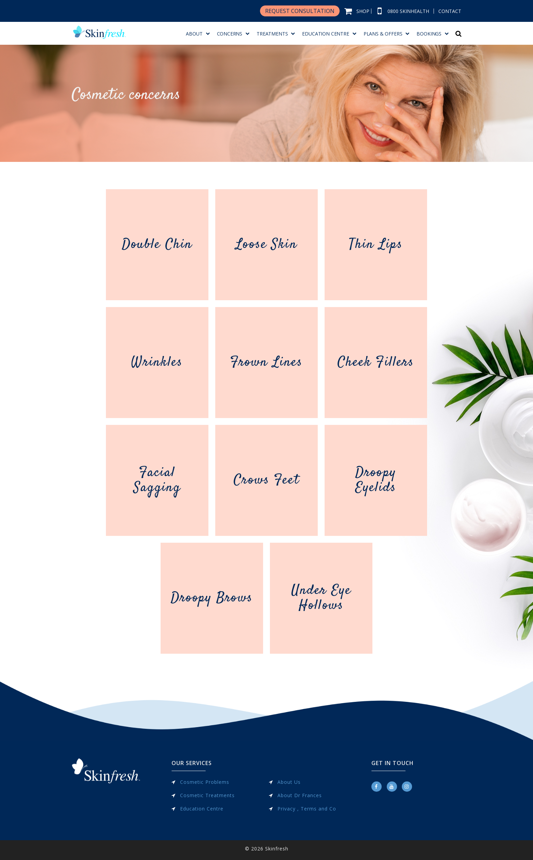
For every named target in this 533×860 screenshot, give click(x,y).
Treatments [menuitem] (272, 33)
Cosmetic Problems (204, 782)
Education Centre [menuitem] (325, 33)
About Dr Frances (299, 795)
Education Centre (201, 808)
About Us (289, 782)
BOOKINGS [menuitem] (428, 33)
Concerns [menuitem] (230, 33)
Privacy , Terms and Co (306, 808)
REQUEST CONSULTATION (299, 11)
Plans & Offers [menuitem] (383, 33)
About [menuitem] (194, 33)
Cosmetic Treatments (207, 795)
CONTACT (449, 11)
